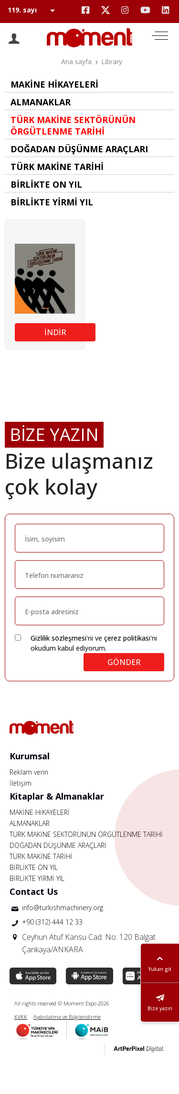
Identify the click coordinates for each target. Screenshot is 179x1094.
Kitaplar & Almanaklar (57, 796)
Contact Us (34, 891)
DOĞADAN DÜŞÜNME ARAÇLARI (58, 845)
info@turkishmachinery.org (62, 907)
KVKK (20, 1016)
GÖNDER (124, 662)
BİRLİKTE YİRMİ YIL (37, 878)
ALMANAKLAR (30, 823)
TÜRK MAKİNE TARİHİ (41, 856)
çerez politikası (127, 638)
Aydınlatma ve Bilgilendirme (67, 1016)
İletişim (21, 783)
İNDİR (55, 332)
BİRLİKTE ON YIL (34, 867)
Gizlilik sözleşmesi (58, 638)
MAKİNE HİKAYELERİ (40, 812)
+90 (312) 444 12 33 (52, 921)
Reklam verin (29, 772)
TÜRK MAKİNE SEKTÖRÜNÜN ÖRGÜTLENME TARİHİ (86, 834)
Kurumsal (30, 756)
